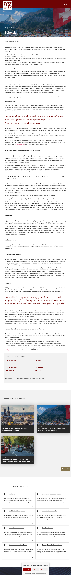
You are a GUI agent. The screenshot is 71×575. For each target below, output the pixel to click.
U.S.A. (39, 370)
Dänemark (40, 367)
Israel (39, 364)
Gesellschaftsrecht (47, 528)
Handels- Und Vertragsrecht (17, 511)
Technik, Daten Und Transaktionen (52, 545)
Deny (35, 569)
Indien (39, 360)
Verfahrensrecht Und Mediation (18, 545)
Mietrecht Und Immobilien (49, 511)
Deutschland (12, 364)
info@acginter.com (20, 144)
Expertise (11, 41)
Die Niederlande (13, 367)
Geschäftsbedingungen (41, 573)
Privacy (33, 573)
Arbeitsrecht (12, 494)
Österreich (11, 370)
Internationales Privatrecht (16, 528)
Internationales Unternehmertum (51, 494)
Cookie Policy (28, 573)
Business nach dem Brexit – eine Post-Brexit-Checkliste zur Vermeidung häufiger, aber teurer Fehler (16, 461)
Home (6, 41)
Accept (27, 569)
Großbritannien (12, 360)
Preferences (44, 569)
